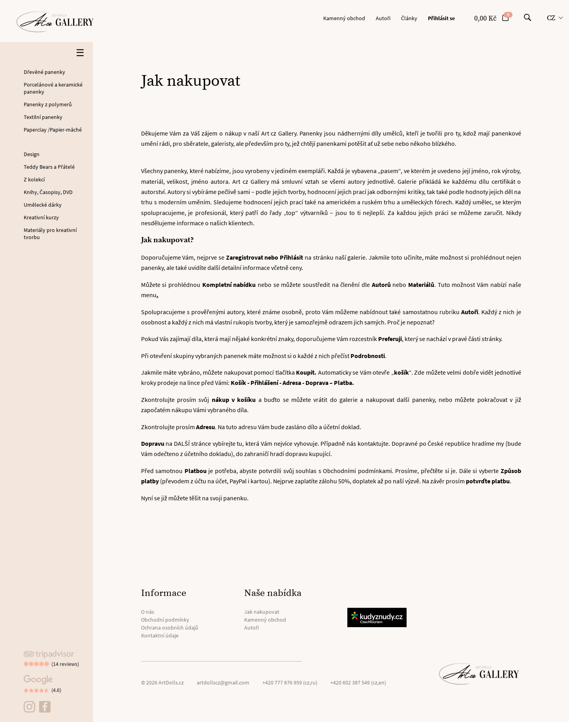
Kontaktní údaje (160, 635)
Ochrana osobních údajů (169, 627)
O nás (147, 611)
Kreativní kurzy (41, 217)
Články (409, 18)
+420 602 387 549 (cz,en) (358, 682)
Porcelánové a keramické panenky (53, 88)
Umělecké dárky (43, 204)
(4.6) (56, 690)
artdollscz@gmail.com (223, 682)
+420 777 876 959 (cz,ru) (289, 682)
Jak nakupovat (261, 611)
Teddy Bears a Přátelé (49, 166)
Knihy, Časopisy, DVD (48, 192)
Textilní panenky (43, 117)
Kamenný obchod (344, 18)
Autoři (383, 18)
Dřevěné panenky (44, 71)
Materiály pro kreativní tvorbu (50, 233)
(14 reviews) (65, 663)
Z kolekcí (34, 179)
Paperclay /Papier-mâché (53, 129)
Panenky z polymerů (48, 104)
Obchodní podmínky (165, 619)
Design (32, 154)
